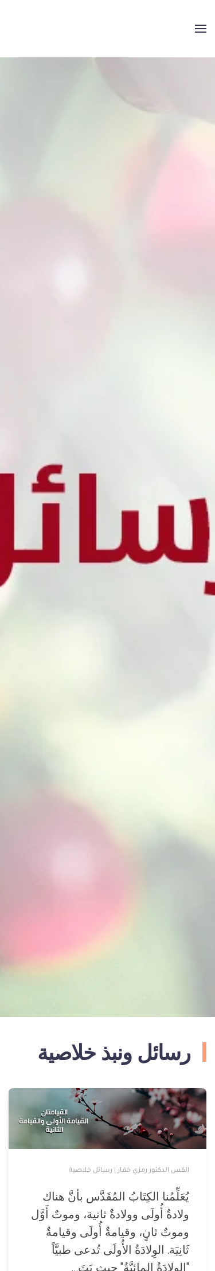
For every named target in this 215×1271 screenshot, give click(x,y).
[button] (200, 29)
